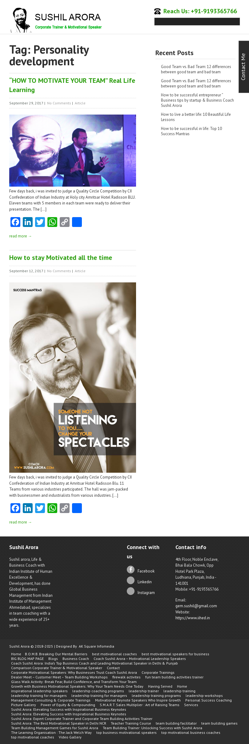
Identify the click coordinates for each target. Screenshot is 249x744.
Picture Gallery (23, 704)
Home (16, 654)
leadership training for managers (39, 695)
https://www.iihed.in (192, 618)
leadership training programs (156, 695)
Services (191, 704)
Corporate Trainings (158, 672)
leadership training (179, 691)
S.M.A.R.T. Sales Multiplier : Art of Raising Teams (139, 704)
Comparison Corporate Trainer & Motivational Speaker (56, 667)
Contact (113, 667)
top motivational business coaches (190, 732)
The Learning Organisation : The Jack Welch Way (51, 732)
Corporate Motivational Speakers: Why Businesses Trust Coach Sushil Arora (74, 672)
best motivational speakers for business (175, 654)
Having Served (160, 686)
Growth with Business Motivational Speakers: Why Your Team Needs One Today (77, 686)
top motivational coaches (32, 737)
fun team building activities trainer (174, 677)
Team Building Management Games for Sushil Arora (54, 728)
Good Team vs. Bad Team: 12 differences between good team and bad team (196, 69)
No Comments (59, 103)
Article (80, 103)
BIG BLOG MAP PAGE (27, 658)
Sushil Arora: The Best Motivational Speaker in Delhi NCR (58, 723)
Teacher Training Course (131, 723)
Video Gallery (70, 737)
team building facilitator (176, 723)
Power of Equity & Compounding (68, 704)
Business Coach (75, 658)
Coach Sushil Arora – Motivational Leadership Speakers (140, 658)
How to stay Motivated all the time (60, 257)
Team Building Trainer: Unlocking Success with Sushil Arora (152, 728)
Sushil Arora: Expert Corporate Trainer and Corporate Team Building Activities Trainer (81, 718)
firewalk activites (126, 677)
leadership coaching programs (98, 691)
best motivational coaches (114, 654)
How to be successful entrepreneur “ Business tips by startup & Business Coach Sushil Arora (197, 100)
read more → (20, 236)
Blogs (53, 658)
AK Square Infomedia (96, 646)
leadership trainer (144, 691)
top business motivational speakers (126, 732)
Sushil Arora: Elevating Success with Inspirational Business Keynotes (68, 709)
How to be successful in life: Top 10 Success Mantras (191, 131)
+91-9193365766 (214, 11)
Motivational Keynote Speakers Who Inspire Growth (138, 700)
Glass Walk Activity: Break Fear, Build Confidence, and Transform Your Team (74, 681)
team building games (219, 723)
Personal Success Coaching (208, 700)
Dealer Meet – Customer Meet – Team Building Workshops (59, 677)
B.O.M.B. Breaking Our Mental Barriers (56, 654)
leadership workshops (204, 695)
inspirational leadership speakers (39, 691)
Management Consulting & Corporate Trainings (50, 700)
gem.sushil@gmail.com (196, 606)
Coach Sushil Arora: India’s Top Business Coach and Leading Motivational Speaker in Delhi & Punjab (94, 663)
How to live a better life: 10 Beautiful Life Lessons (196, 117)
